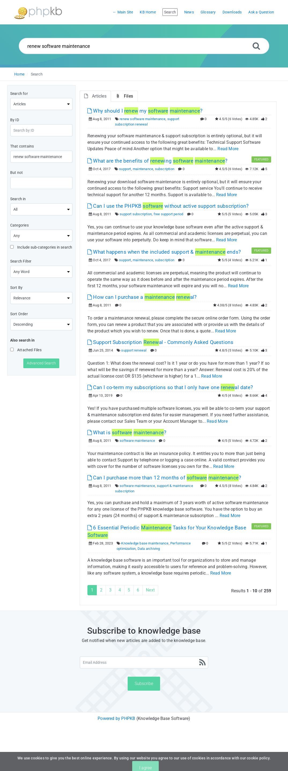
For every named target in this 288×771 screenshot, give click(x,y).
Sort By (16, 287)
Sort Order (19, 314)
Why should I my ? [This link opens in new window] (144, 111)
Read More (227, 148)
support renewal (133, 350)
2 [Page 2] (101, 590)
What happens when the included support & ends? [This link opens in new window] (164, 252)
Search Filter (21, 261)
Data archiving (149, 549)
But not (16, 172)
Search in (18, 199)
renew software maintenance (142, 119)
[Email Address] (144, 662)
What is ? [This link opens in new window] (126, 432)
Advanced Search (41, 363)
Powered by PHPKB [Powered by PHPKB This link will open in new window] (116, 718)
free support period (168, 214)
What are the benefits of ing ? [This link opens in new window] (157, 161)
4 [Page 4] (120, 590)
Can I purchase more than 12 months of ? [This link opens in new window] (164, 478)
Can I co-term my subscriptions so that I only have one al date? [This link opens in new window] (170, 387)
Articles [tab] (95, 96)
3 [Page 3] (110, 590)
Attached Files (26, 350)
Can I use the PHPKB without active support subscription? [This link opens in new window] (168, 206)
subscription (164, 169)
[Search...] (144, 46)
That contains (22, 146)
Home (19, 74)
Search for (19, 93)
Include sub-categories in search (41, 247)
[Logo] (38, 12)
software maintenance (137, 441)
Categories (19, 225)
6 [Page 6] (138, 590)
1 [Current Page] (92, 590)
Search (37, 74)
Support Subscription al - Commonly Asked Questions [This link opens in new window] (160, 342)
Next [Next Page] (150, 590)
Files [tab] (124, 96)
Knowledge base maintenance (144, 543)
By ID (14, 120)
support (125, 169)
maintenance (143, 169)
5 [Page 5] (129, 590)
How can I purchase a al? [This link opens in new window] (142, 297)
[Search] (256, 46)
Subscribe (144, 683)
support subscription (136, 214)
